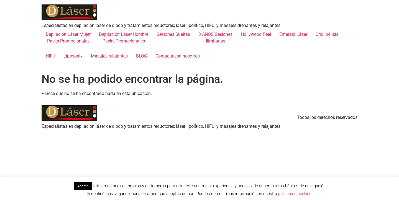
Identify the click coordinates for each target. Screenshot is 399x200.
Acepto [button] (82, 186)
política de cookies (294, 193)
